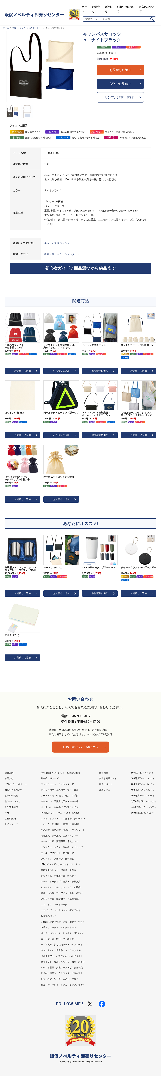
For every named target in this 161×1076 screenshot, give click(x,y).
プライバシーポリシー (16, 784)
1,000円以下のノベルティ (143, 801)
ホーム (6, 28)
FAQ (7, 812)
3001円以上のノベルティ (143, 812)
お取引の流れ (11, 795)
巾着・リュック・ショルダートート (27, 28)
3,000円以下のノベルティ (143, 807)
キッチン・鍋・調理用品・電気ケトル (59, 841)
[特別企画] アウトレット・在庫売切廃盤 (60, 772)
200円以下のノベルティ (143, 784)
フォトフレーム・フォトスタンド (57, 784)
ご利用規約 (10, 818)
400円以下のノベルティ (143, 790)
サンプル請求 (11, 807)
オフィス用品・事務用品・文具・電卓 (59, 790)
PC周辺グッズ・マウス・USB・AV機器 (60, 812)
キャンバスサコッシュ (56, 243)
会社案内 (9, 772)
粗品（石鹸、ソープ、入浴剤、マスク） (60, 979)
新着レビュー (105, 790)
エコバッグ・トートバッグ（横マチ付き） (62, 910)
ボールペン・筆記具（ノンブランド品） (60, 807)
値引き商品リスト (108, 778)
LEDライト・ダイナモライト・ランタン (60, 864)
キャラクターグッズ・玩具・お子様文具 (60, 881)
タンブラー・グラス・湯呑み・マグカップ (62, 847)
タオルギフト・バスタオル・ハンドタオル (62, 956)
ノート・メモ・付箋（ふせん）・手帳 (59, 795)
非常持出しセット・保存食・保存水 (58, 870)
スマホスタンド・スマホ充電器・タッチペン (63, 818)
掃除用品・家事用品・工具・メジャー (59, 835)
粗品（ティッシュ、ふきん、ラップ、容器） (63, 984)
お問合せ (9, 778)
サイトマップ (11, 824)
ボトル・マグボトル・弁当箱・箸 (57, 853)
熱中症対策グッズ (49, 778)
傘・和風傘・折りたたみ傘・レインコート (62, 944)
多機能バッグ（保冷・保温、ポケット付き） (63, 921)
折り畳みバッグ (48, 916)
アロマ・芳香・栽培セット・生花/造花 (60, 898)
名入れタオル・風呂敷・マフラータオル (60, 950)
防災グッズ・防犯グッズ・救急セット (59, 876)
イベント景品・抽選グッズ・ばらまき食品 (62, 967)
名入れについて (12, 801)
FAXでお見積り (120, 84)
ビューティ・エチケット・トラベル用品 (60, 887)
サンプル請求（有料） (120, 97)
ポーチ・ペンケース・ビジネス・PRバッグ (62, 933)
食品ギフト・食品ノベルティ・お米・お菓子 (63, 962)
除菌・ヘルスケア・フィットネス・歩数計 (62, 893)
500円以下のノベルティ (143, 795)
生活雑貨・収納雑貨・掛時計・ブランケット (63, 830)
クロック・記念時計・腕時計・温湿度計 (60, 824)
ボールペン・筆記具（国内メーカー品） (60, 801)
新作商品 (103, 772)
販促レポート (105, 784)
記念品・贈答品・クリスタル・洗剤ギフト (62, 973)
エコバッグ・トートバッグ (54, 904)
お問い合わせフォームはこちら (80, 746)
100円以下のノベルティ (143, 778)
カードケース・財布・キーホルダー (58, 939)
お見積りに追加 (120, 70)
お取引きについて (13, 790)
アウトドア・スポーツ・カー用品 (57, 858)
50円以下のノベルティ (142, 772)
